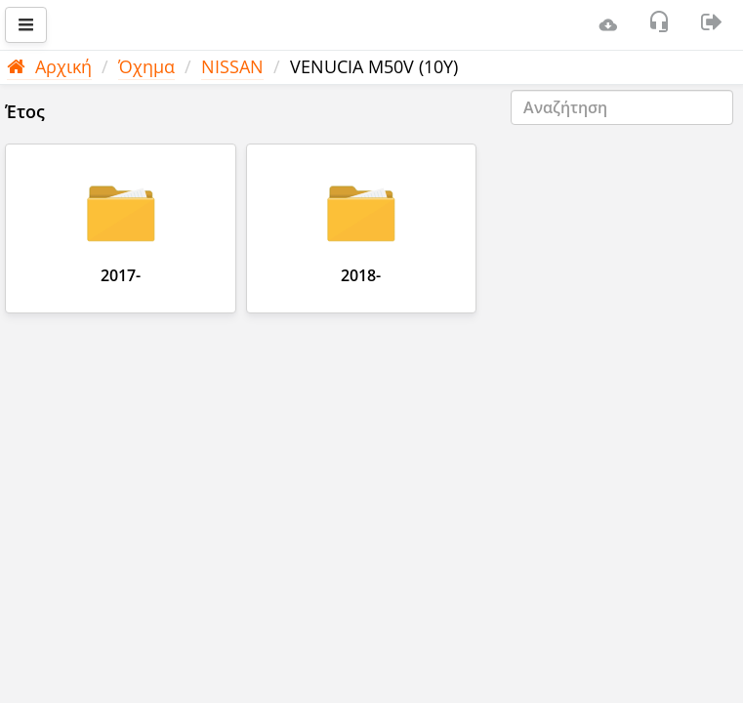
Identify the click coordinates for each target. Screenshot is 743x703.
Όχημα (146, 66)
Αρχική (49, 66)
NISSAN (232, 66)
